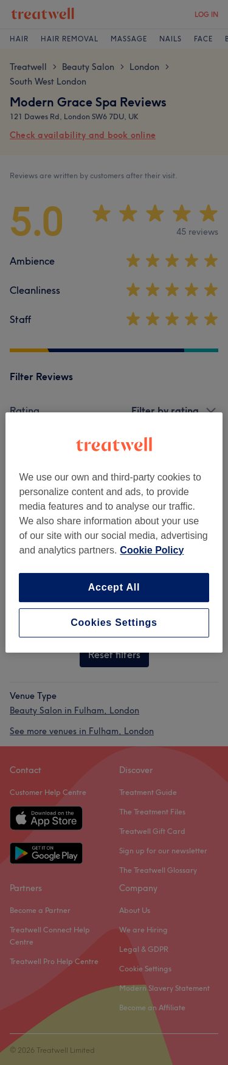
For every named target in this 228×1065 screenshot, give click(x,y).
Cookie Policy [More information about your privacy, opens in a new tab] (152, 550)
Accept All (114, 587)
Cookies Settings (114, 622)
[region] (113, 532)
